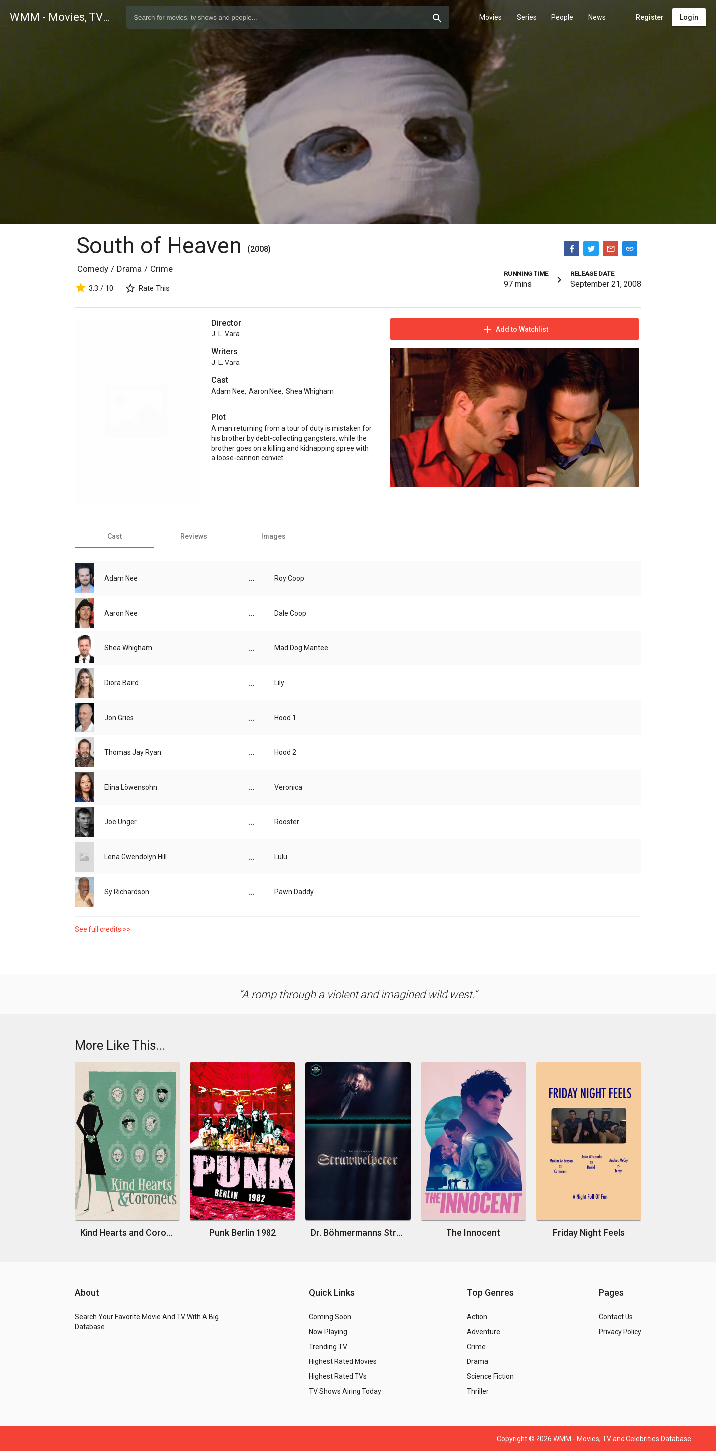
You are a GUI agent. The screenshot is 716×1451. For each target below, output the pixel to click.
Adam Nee (228, 391)
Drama (129, 268)
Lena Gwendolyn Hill (135, 857)
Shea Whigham (310, 391)
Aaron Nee (265, 391)
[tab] (114, 536)
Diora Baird (121, 683)
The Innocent (473, 1232)
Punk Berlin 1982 (242, 1232)
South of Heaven (161, 245)
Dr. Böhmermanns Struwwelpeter (358, 1232)
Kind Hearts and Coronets (127, 1232)
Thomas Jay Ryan (132, 752)
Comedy (92, 268)
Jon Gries (119, 718)
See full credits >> (103, 929)
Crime (161, 268)
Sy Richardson (126, 892)
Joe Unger (120, 822)
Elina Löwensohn (130, 787)
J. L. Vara (225, 334)
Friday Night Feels (589, 1232)
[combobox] (287, 17)
